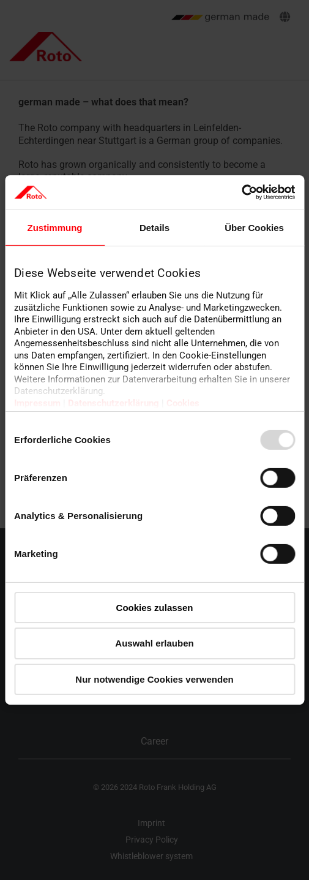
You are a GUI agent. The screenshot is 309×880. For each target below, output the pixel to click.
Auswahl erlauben (154, 643)
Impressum (37, 403)
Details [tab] (154, 227)
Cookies (182, 403)
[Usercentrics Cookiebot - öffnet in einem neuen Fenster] (241, 192)
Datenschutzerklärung (113, 403)
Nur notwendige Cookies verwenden (154, 679)
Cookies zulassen (154, 607)
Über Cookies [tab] (254, 227)
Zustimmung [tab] (55, 227)
